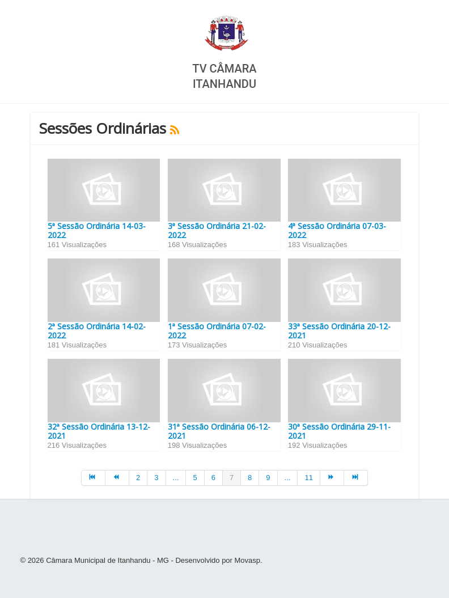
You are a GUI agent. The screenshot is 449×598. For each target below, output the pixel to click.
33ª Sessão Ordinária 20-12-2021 (339, 331)
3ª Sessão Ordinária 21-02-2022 (217, 230)
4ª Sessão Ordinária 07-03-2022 (337, 230)
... (176, 477)
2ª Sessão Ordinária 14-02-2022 (97, 331)
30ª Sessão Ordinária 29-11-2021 (339, 431)
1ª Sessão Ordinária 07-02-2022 (217, 331)
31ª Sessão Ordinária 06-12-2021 (219, 431)
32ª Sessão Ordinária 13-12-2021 (99, 431)
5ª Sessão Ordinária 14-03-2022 (97, 230)
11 (308, 477)
